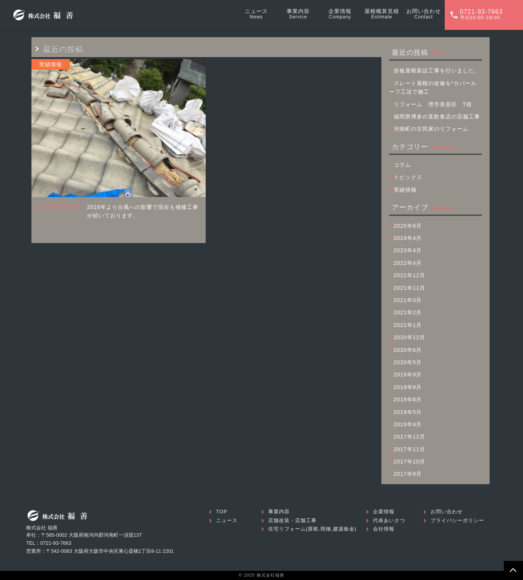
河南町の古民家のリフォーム (431, 129)
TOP (222, 511)
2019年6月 (408, 399)
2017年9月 (408, 474)
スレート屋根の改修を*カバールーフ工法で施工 (433, 87)
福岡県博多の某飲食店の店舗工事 (437, 116)
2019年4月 (408, 424)
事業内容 (279, 511)
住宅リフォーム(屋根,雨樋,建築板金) (312, 529)
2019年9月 (408, 374)
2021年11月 (410, 288)
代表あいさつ (389, 520)
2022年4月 (408, 263)
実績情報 (405, 190)
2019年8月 (408, 387)
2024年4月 (408, 238)
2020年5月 (408, 362)
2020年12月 (410, 337)
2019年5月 (408, 412)
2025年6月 (408, 226)
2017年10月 (410, 461)
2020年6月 (408, 350)
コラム (402, 165)
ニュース (227, 520)
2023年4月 (408, 250)
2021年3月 (408, 300)
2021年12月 (410, 275)
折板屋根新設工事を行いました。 (437, 70)
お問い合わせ (447, 511)
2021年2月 (408, 312)
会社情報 (383, 529)
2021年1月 (408, 325)
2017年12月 (410, 437)
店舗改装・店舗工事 (292, 520)
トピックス (408, 177)
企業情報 (383, 511)
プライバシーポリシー (457, 520)
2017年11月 (410, 449)
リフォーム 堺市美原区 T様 (433, 104)
